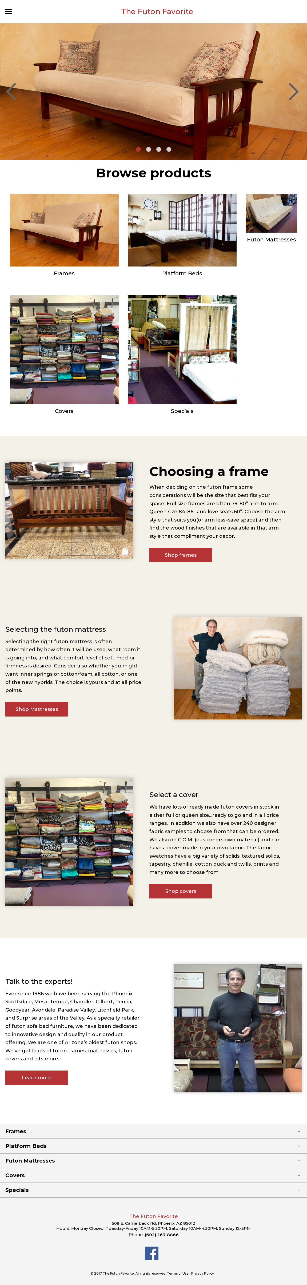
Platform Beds (182, 273)
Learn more (36, 1078)
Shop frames (181, 555)
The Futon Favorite (157, 11)
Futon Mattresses (271, 239)
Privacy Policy (202, 1273)
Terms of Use (178, 1273)
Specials (182, 411)
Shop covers (180, 891)
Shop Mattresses (37, 709)
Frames (64, 273)
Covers (64, 411)
